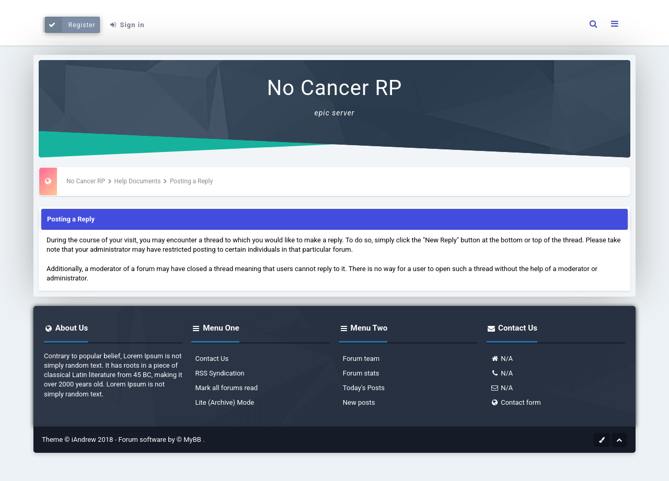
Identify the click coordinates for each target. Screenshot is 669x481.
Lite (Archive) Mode (224, 402)
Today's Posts (364, 388)
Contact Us (211, 358)
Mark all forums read (226, 388)
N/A (501, 358)
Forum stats (361, 373)
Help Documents (137, 181)
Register (70, 24)
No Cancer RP (334, 88)
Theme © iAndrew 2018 (78, 439)
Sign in (126, 25)
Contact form (515, 402)
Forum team (361, 358)
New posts (359, 402)
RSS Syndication (219, 373)
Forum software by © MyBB (160, 439)
